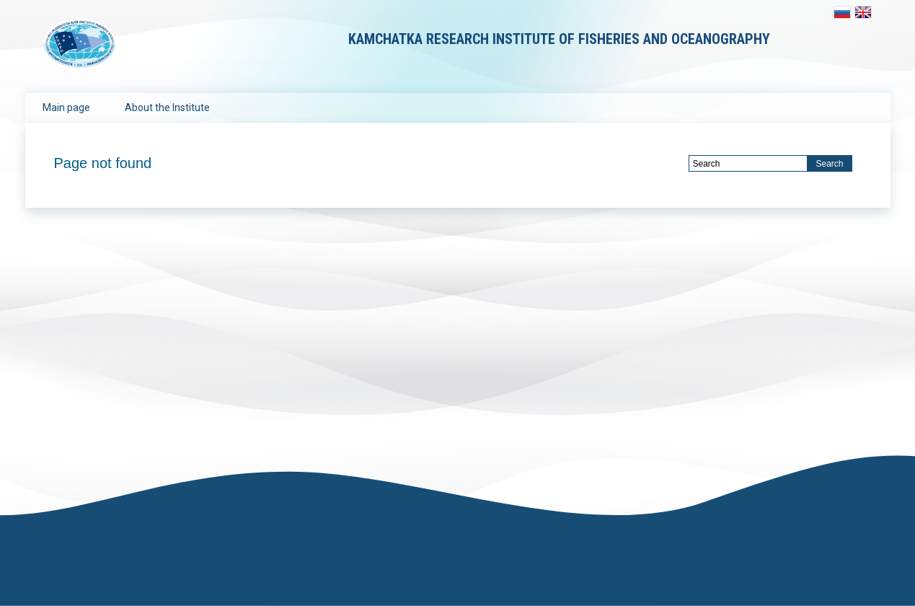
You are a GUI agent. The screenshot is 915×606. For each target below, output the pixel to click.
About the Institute (167, 107)
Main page (66, 107)
